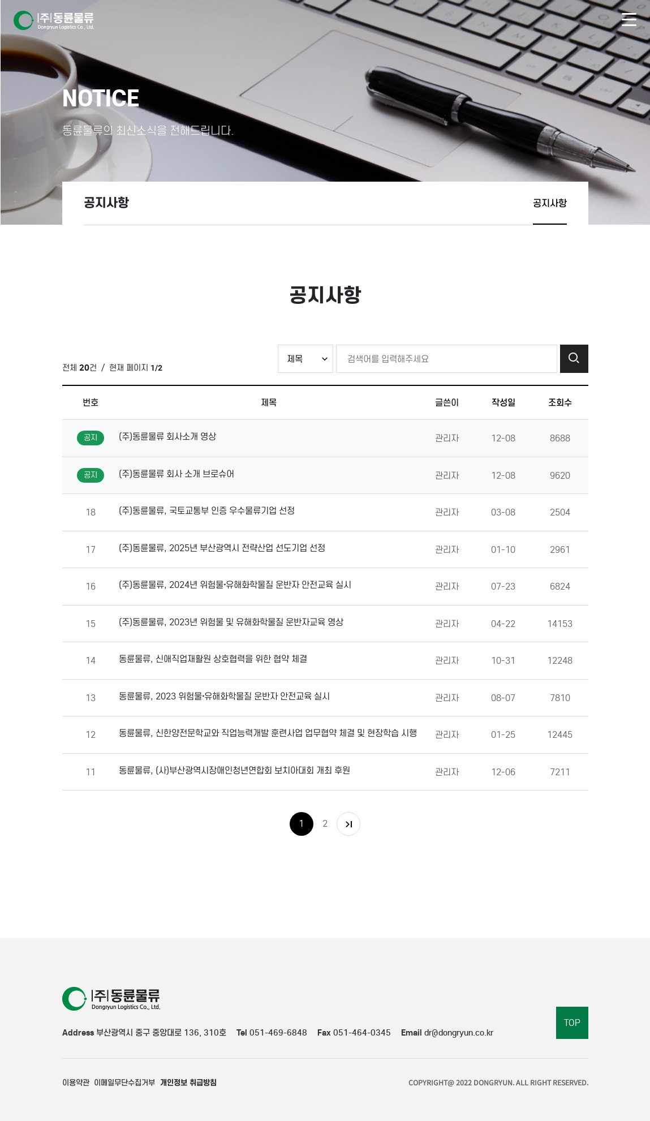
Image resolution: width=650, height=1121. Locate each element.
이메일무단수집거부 (124, 1082)
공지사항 (550, 203)
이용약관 (75, 1082)
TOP (572, 1022)
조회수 (560, 402)
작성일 (503, 402)
